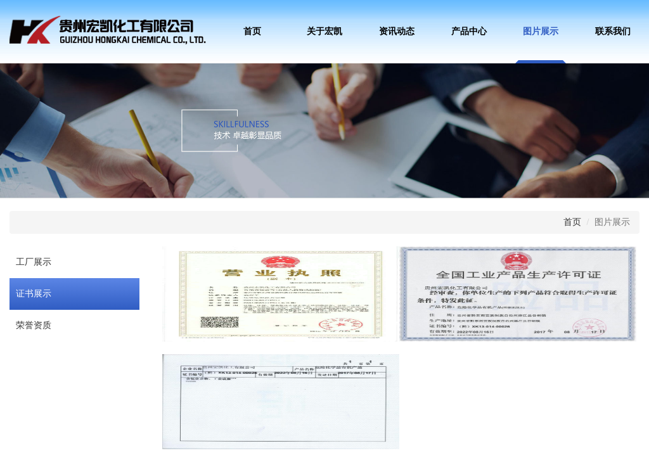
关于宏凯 (324, 31)
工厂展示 (33, 262)
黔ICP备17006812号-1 (288, 451)
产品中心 (469, 31)
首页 (252, 31)
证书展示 (33, 293)
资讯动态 (396, 31)
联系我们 (613, 31)
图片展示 (540, 31)
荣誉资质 (33, 325)
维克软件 (381, 451)
